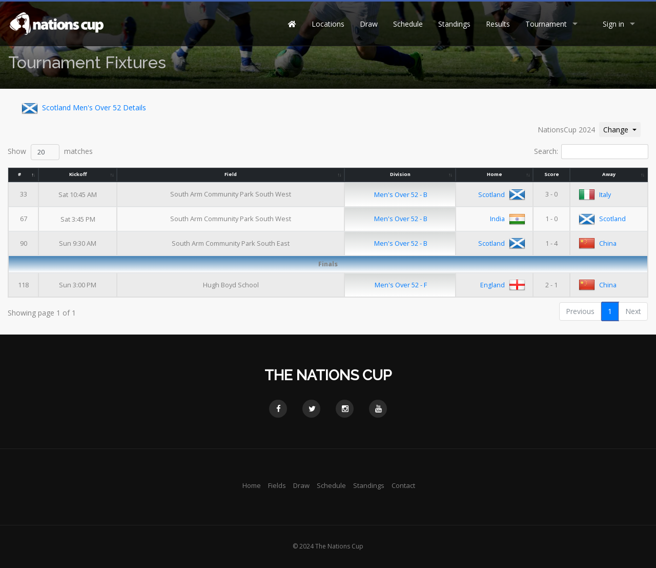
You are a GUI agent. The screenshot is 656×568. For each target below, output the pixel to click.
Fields (277, 485)
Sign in (613, 24)
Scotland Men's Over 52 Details (81, 108)
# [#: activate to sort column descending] (19, 174)
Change (622, 129)
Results (498, 24)
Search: (591, 151)
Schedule (408, 24)
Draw (369, 24)
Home (251, 485)
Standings (454, 24)
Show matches (50, 152)
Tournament (546, 24)
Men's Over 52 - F (401, 284)
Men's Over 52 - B (400, 194)
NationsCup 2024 (566, 129)
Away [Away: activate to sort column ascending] (609, 174)
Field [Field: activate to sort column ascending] (231, 174)
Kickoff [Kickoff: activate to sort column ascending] (78, 174)
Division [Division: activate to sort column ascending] (400, 174)
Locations (328, 24)
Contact (403, 485)
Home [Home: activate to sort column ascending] (494, 174)
